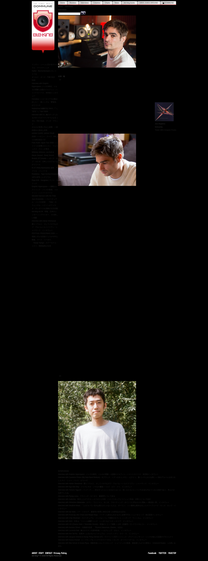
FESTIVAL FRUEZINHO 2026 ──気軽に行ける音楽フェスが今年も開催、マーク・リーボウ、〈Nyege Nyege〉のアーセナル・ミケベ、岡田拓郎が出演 (45, 239)
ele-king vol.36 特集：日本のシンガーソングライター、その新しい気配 (45, 215)
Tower (157, 130)
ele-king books (129, 3)
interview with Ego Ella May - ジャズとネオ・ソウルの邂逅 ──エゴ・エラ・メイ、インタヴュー (95, 487)
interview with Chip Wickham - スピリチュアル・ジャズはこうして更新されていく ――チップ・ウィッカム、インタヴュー (105, 518)
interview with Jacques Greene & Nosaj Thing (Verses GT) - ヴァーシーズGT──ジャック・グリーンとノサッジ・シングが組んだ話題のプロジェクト (115, 537)
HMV (162, 130)
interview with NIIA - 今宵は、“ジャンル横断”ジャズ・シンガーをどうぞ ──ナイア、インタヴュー (95, 521)
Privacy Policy (60, 553)
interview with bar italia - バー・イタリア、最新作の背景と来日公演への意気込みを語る (92, 512)
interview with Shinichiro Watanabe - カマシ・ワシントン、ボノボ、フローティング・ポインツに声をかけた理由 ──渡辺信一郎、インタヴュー (113, 502)
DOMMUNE (168, 3)
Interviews (85, 3)
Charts (107, 3)
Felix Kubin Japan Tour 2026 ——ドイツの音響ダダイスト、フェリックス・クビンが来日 (45, 146)
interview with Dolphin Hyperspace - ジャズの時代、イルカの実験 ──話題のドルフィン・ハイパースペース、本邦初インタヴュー (108, 474)
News (117, 3)
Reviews (73, 3)
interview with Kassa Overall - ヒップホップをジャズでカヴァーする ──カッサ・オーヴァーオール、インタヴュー (102, 540)
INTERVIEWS (63, 471)
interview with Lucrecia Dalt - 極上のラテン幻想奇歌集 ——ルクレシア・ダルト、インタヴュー (94, 530)
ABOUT (34, 553)
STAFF (41, 553)
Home (62, 3)
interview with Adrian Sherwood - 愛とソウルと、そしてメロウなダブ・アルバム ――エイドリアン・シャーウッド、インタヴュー (108, 484)
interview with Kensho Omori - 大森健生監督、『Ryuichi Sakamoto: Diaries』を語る (90, 527)
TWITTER (162, 553)
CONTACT (48, 553)
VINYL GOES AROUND (149, 3)
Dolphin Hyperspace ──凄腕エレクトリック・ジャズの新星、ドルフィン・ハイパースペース (45, 189)
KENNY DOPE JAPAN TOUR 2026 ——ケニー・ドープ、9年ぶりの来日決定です (45, 136)
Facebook (152, 553)
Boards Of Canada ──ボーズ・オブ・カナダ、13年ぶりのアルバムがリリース (45, 161)
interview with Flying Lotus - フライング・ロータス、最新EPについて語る (86, 496)
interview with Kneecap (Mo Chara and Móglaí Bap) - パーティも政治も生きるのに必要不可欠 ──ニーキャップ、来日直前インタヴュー (110, 515)
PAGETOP (172, 553)
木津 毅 (61, 76)
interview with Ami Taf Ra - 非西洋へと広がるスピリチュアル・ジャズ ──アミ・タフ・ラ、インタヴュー (98, 534)
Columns (96, 3)
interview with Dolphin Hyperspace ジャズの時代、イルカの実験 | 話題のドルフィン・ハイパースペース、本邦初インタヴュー (45, 89)
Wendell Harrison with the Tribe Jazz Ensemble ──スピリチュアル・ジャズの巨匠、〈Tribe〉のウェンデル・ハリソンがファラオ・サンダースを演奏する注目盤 (45, 202)
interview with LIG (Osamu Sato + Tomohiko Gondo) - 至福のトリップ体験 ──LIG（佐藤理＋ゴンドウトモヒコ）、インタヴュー (107, 524)
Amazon (167, 130)
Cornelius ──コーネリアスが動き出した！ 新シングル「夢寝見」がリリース (45, 102)
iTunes (173, 130)
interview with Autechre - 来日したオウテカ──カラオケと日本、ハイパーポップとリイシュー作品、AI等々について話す (104, 499)
